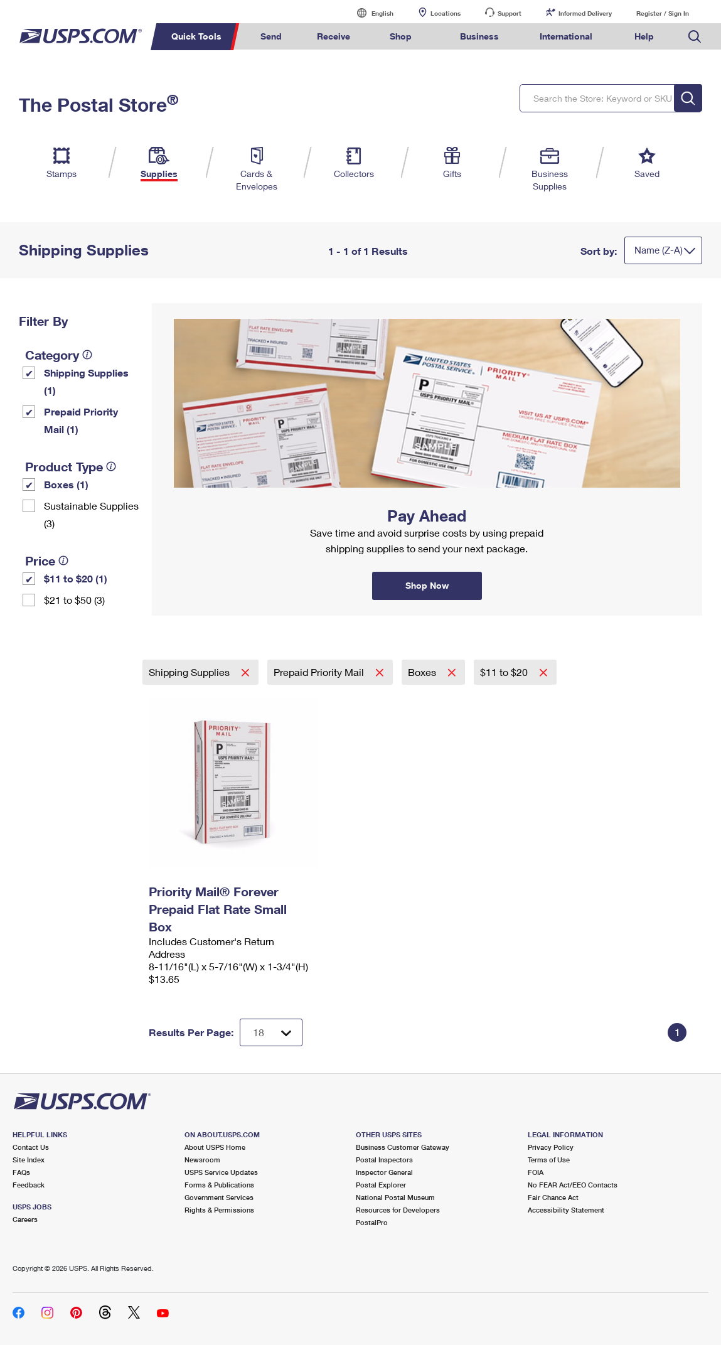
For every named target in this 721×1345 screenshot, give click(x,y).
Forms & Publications (219, 1185)
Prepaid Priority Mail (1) (81, 420)
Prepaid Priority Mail (320, 672)
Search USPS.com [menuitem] (694, 36)
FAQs (21, 1172)
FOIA (535, 1172)
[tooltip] (87, 355)
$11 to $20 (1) (75, 578)
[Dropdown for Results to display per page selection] (271, 1032)
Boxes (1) (66, 484)
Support (509, 13)
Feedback (29, 1185)
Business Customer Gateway (402, 1147)
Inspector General (384, 1172)
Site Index (29, 1159)
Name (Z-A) (658, 249)
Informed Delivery (585, 13)
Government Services (219, 1197)
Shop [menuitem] (401, 36)
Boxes (423, 672)
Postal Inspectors (384, 1159)
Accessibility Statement (566, 1210)
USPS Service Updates (221, 1172)
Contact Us (31, 1147)
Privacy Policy (551, 1147)
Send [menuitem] (271, 36)
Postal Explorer (381, 1185)
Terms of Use (549, 1159)
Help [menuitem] (644, 36)
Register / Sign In (662, 13)
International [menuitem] (566, 36)
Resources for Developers (398, 1210)
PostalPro (372, 1222)
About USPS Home (214, 1147)
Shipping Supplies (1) (86, 381)
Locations (445, 13)
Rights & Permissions (219, 1210)
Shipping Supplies (190, 672)
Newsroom (202, 1159)
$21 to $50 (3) (74, 600)
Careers (25, 1219)
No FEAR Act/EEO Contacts (572, 1185)
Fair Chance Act (553, 1197)
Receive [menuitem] (333, 36)
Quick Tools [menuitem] (196, 36)
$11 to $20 (505, 672)
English (369, 13)
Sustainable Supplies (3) (91, 514)
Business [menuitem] (479, 36)
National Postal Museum (395, 1197)
